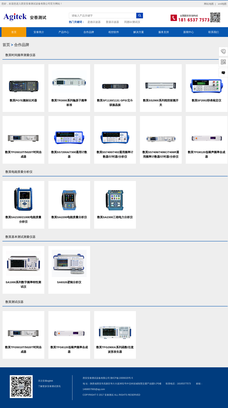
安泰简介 (39, 32)
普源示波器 (112, 21)
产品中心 (64, 32)
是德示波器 (94, 21)
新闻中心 (188, 32)
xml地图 (222, 3)
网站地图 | (210, 3)
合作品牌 (89, 32)
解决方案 (138, 32)
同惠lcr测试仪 (132, 21)
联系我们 (213, 32)
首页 (14, 32)
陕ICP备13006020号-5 (121, 378)
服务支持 (163, 32)
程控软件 (113, 32)
